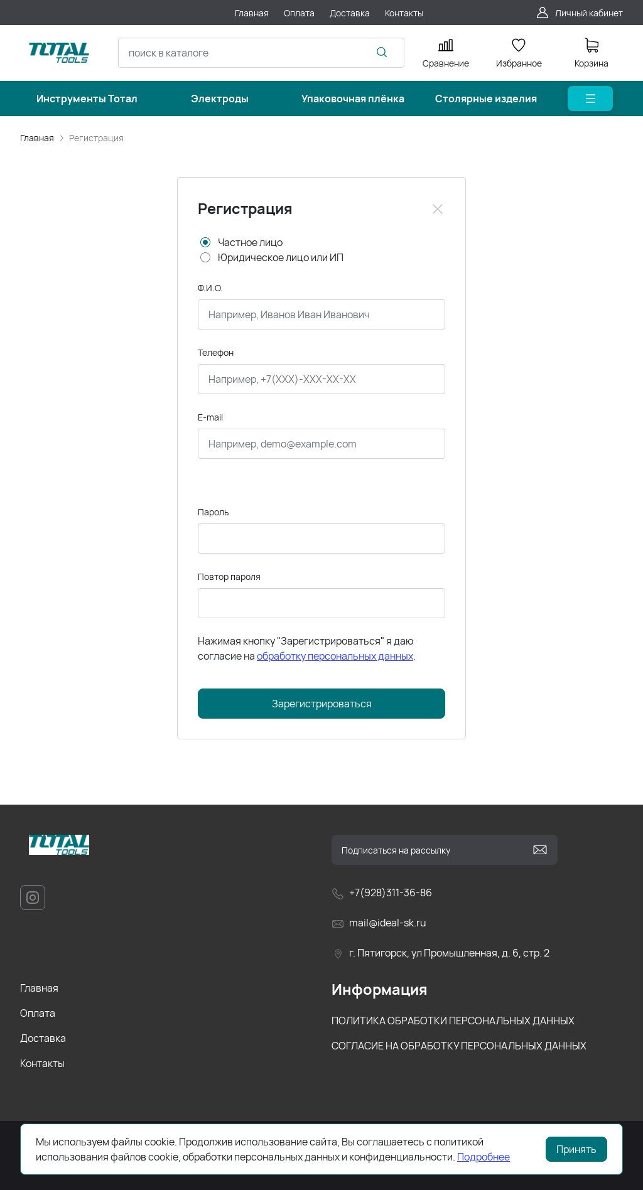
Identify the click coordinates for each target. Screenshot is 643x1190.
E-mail (210, 417)
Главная (37, 138)
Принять (576, 1149)
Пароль (213, 512)
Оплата (37, 1013)
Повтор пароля (229, 576)
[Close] (437, 209)
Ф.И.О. (210, 288)
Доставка (43, 1038)
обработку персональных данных (335, 656)
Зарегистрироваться (322, 703)
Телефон (216, 352)
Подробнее (483, 1157)
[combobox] (261, 53)
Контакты (42, 1063)
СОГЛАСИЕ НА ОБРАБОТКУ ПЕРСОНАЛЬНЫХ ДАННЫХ (459, 1046)
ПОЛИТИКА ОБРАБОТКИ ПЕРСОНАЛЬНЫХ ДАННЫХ (453, 1020)
